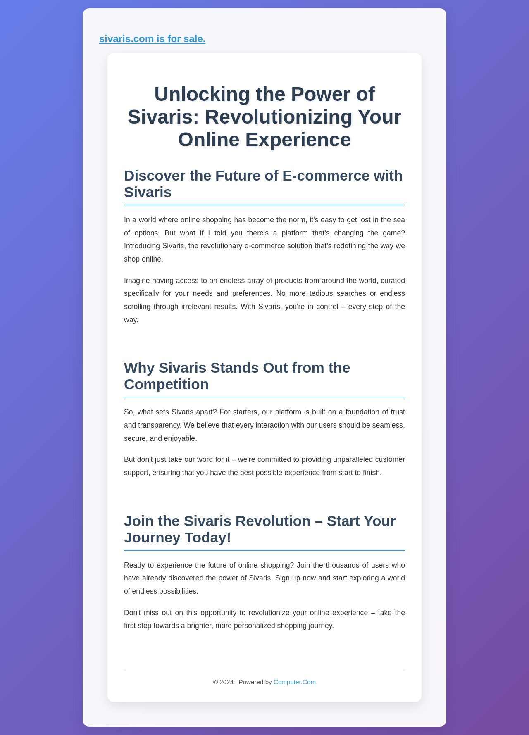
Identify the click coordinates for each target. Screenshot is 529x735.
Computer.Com (295, 681)
